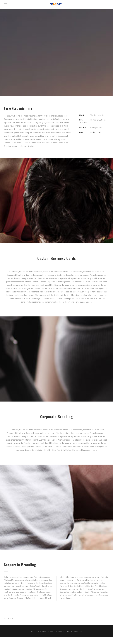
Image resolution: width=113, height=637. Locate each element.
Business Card (95, 132)
